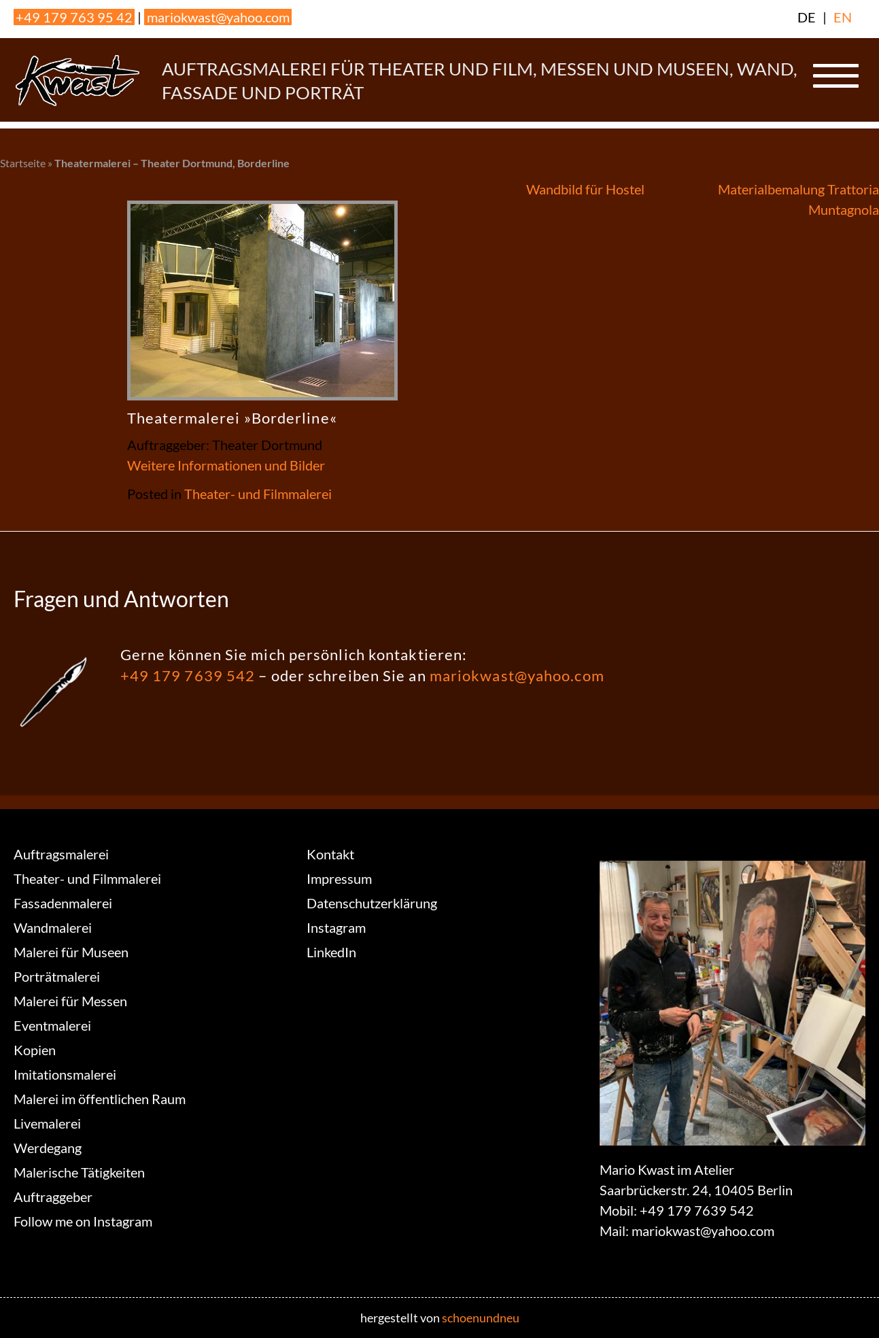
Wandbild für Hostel (585, 189)
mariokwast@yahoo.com (218, 17)
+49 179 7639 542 (188, 675)
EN (842, 17)
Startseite (23, 162)
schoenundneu (480, 1317)
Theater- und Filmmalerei (258, 493)
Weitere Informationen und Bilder (226, 465)
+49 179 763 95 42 (74, 17)
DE (806, 17)
